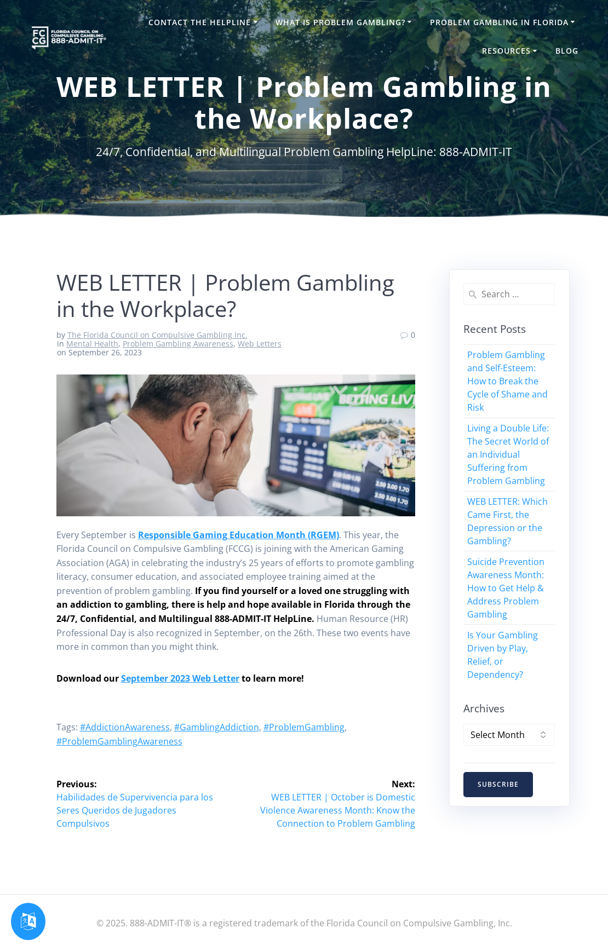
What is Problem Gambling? (340, 22)
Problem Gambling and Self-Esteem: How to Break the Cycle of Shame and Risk (507, 381)
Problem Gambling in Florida (499, 22)
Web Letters (260, 343)
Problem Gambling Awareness (178, 343)
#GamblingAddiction (216, 727)
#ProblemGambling (304, 727)
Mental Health (92, 343)
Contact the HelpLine (199, 22)
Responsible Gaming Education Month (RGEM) (238, 535)
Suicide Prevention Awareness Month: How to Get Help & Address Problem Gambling (505, 588)
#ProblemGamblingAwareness (119, 741)
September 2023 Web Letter (180, 678)
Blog (566, 50)
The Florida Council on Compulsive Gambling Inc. (157, 335)
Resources (506, 50)
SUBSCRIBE (498, 784)
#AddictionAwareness (125, 727)
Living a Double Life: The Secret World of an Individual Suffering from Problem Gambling (508, 454)
